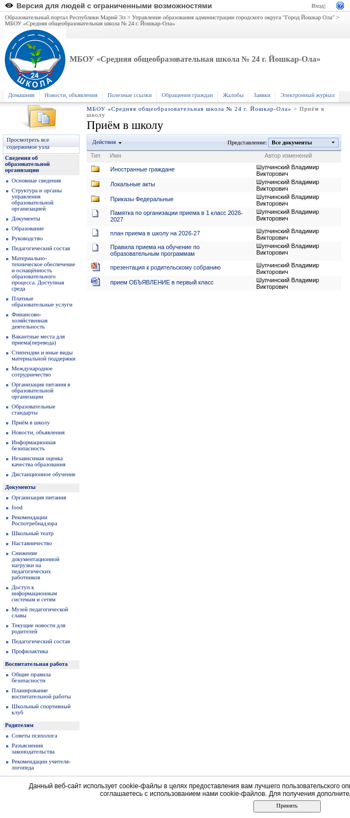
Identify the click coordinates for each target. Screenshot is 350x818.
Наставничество (32, 543)
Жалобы (233, 95)
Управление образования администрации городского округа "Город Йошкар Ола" (233, 17)
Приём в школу (31, 422)
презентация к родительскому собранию (165, 267)
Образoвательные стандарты (33, 409)
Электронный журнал (307, 95)
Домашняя (21, 95)
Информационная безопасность (34, 445)
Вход (317, 6)
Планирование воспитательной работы (41, 693)
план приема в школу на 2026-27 (155, 233)
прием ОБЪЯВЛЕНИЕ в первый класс (162, 282)
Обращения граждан (187, 95)
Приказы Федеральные (142, 199)
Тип (95, 155)
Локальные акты (132, 184)
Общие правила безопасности (31, 677)
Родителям (19, 725)
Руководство (27, 238)
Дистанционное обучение (44, 474)
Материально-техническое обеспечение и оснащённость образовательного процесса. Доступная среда (43, 273)
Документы (26, 219)
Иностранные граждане (142, 169)
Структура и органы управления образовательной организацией (37, 199)
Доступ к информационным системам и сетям (34, 593)
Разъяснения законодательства (33, 748)
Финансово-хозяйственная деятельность (29, 320)
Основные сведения (36, 180)
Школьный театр (33, 533)
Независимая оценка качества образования (39, 461)
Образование (28, 228)
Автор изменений (288, 155)
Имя (115, 155)
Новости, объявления (71, 95)
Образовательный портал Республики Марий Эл (65, 17)
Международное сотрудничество (32, 371)
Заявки (262, 95)
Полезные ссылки (130, 95)
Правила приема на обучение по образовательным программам (155, 250)
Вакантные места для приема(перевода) (38, 339)
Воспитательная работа (36, 664)
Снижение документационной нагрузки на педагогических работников (36, 565)
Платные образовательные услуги (42, 301)
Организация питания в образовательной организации (41, 390)
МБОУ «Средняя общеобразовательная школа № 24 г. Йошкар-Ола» (90, 23)
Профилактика (30, 651)
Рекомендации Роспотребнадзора (34, 520)
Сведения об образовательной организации (27, 164)
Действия (104, 142)
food (17, 507)
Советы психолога (34, 736)
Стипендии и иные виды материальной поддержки (44, 355)
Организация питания (39, 497)
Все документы (292, 142)
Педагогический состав (41, 248)
